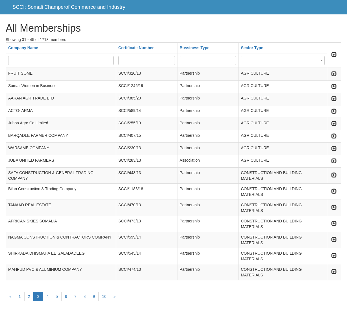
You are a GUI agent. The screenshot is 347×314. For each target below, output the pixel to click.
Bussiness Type (195, 48)
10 (104, 296)
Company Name (23, 48)
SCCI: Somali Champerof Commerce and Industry (68, 7)
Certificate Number (136, 48)
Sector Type (252, 48)
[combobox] (282, 60)
